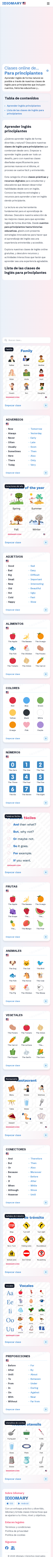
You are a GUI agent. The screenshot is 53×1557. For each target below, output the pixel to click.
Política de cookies (15, 1535)
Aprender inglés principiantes (24, 105)
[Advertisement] (26, 35)
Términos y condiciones (18, 1527)
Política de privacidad (16, 1531)
